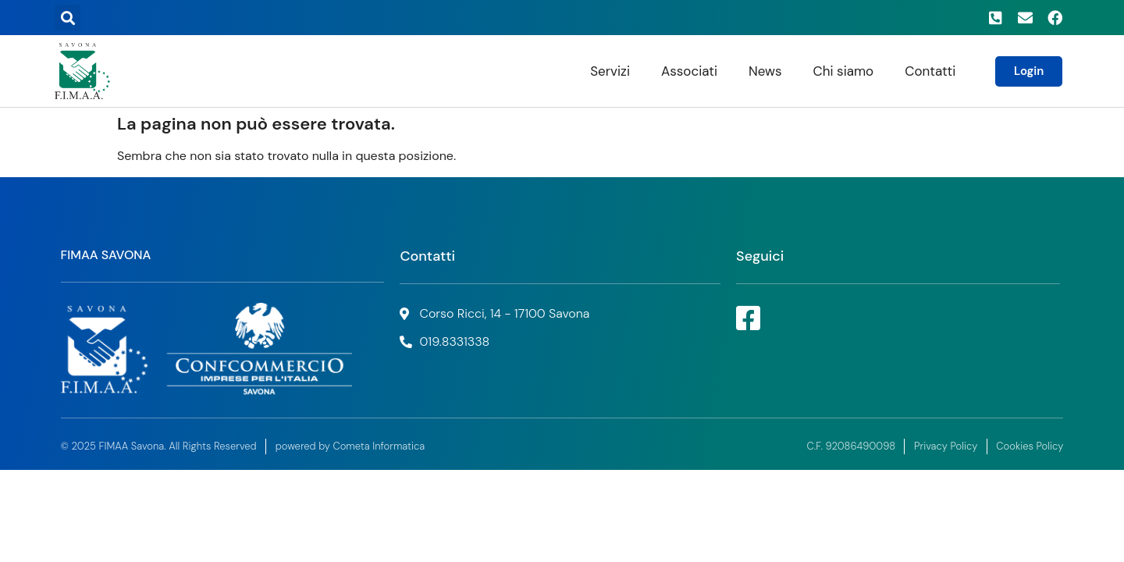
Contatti (930, 71)
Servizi (610, 71)
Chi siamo (843, 71)
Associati (689, 71)
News (765, 71)
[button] (67, 17)
